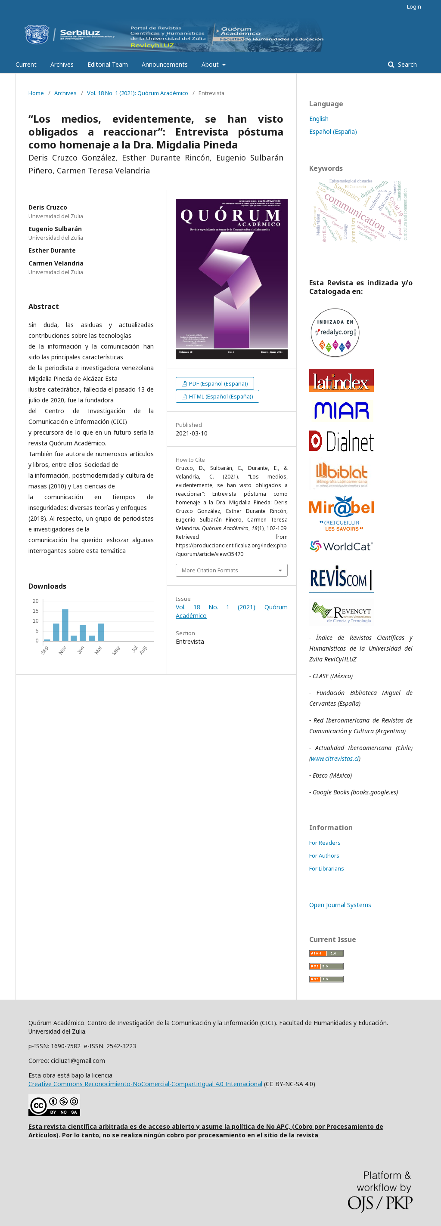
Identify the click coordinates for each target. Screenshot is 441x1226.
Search (406, 64)
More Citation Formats (210, 570)
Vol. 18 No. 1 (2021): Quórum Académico (137, 93)
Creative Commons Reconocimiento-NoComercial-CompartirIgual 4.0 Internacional (145, 1084)
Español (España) (333, 131)
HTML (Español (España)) (220, 396)
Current (26, 64)
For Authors (324, 855)
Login (414, 6)
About (211, 64)
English (319, 118)
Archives (62, 64)
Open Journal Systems (340, 905)
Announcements (165, 64)
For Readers (325, 842)
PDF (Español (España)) (218, 383)
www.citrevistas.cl (335, 758)
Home (36, 93)
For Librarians (326, 868)
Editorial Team (107, 64)
